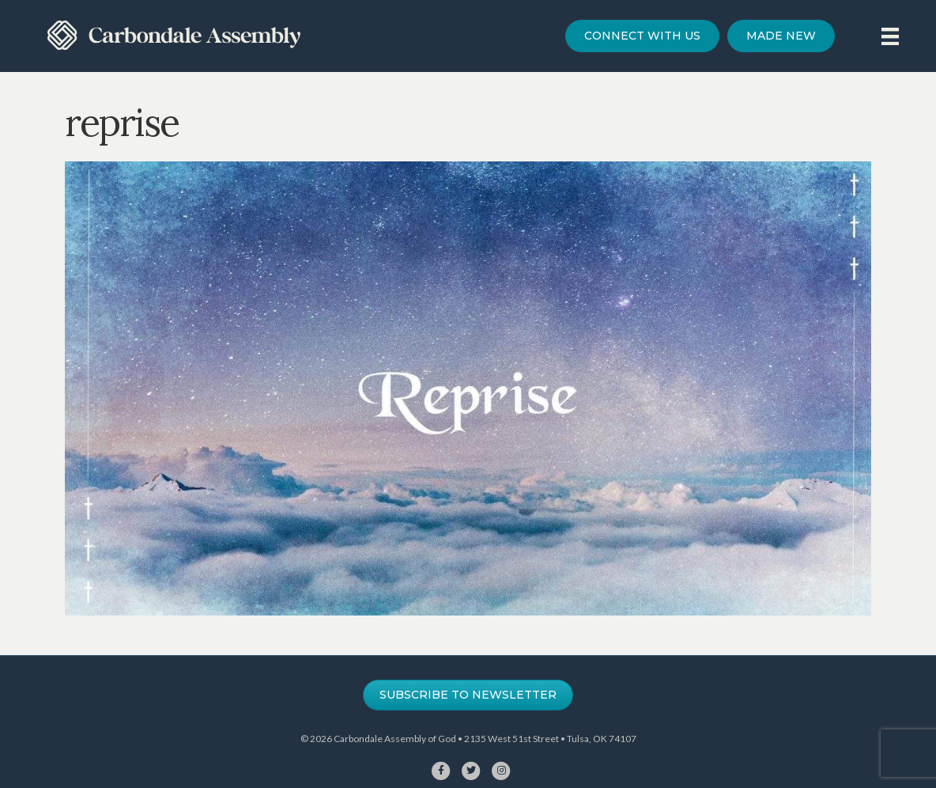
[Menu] (890, 36)
